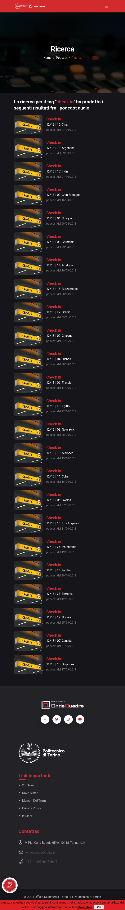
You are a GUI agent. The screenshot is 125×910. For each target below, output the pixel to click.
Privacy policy (30, 808)
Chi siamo (27, 785)
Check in (53, 119)
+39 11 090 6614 (37, 861)
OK (99, 907)
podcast (61, 58)
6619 (53, 861)
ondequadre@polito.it (37, 851)
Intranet (25, 816)
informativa (84, 907)
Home (47, 58)
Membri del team (32, 800)
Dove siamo (28, 793)
